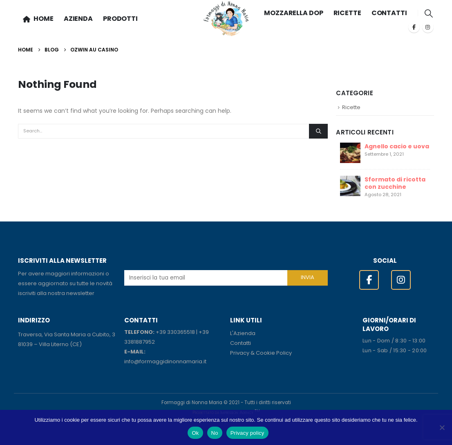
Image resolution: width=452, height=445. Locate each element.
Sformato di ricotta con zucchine (395, 183)
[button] (429, 13)
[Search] (318, 131)
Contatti (240, 343)
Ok (195, 433)
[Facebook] (414, 27)
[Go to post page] (350, 152)
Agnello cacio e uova (397, 146)
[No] (442, 427)
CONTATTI (389, 13)
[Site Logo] (226, 19)
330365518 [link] (181, 332)
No (214, 433)
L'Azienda (242, 333)
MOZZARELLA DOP (293, 13)
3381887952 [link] (139, 342)
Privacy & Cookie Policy (261, 353)
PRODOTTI (120, 18)
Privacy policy (247, 433)
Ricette (351, 107)
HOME (38, 18)
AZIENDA (78, 18)
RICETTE (347, 13)
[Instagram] (428, 27)
